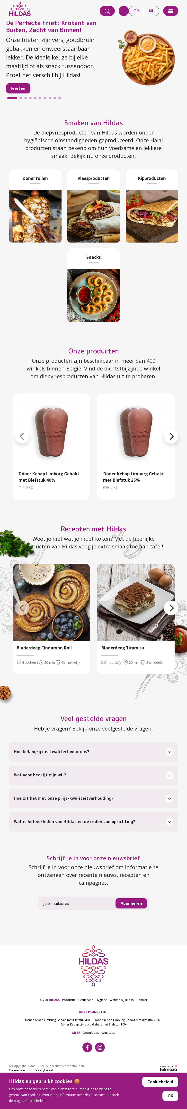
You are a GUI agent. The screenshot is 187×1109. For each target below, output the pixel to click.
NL (151, 11)
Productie (69, 994)
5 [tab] (36, 99)
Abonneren (131, 898)
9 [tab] (55, 99)
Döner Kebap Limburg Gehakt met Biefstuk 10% (94, 1019)
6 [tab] (41, 99)
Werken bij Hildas (122, 994)
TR (136, 11)
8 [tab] (51, 99)
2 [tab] (21, 99)
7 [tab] (46, 99)
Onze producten (94, 349)
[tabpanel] (93, 59)
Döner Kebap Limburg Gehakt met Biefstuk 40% (58, 1015)
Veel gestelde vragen (93, 713)
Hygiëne (101, 994)
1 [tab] (9, 99)
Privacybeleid (44, 1065)
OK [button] (170, 1096)
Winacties (108, 1027)
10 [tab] (60, 99)
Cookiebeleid (160, 1081)
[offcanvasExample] (170, 11)
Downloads (91, 1027)
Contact (141, 994)
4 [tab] (31, 99)
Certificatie (85, 994)
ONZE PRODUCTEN (93, 1006)
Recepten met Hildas (93, 525)
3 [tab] (26, 99)
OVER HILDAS (50, 994)
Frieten (18, 88)
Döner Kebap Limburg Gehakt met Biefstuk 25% (127, 1015)
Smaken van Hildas (93, 122)
